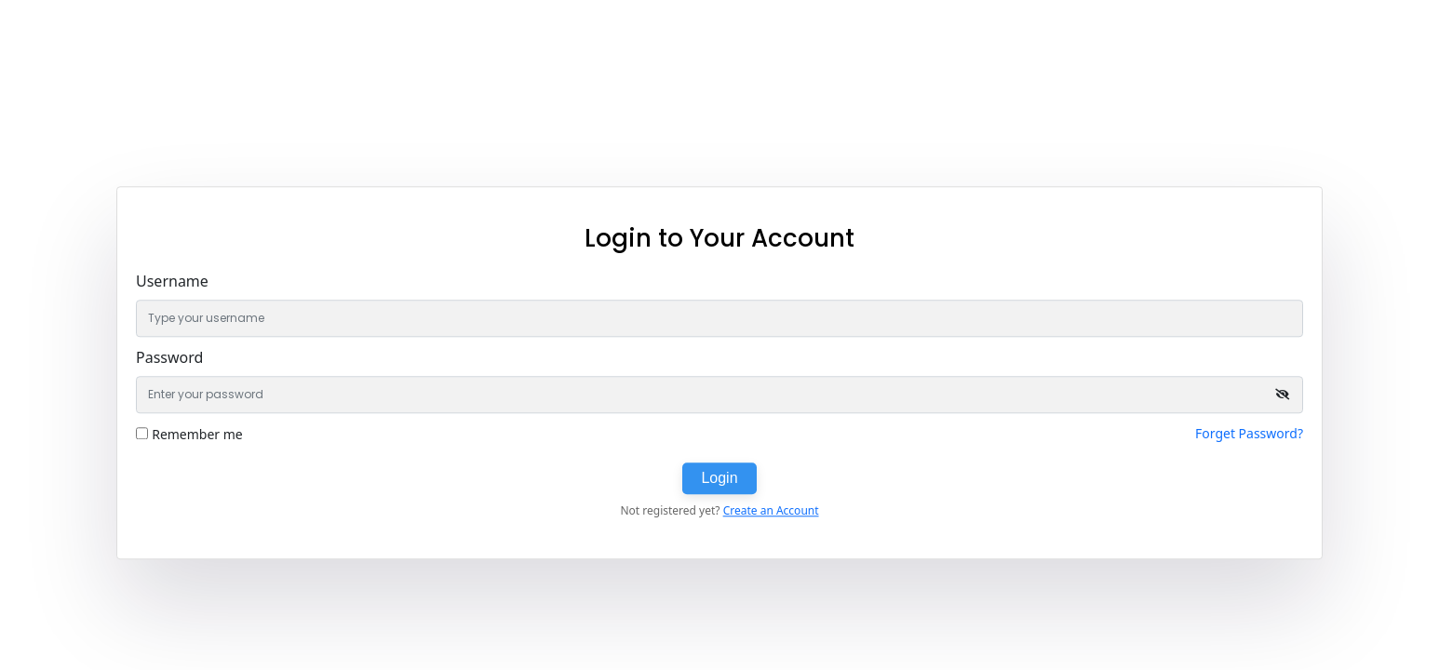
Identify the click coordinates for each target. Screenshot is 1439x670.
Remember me (197, 434)
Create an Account (771, 510)
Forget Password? (1249, 433)
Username (172, 281)
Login (719, 478)
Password (169, 357)
